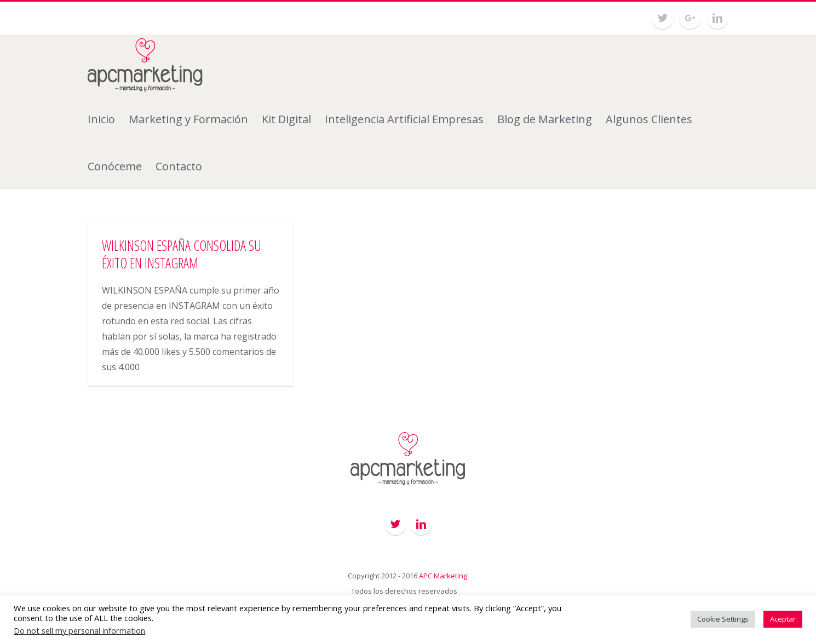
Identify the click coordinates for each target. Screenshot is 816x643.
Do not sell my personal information (79, 630)
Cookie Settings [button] (723, 619)
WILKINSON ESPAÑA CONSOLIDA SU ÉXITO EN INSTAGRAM (181, 254)
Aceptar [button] (783, 619)
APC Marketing (443, 576)
